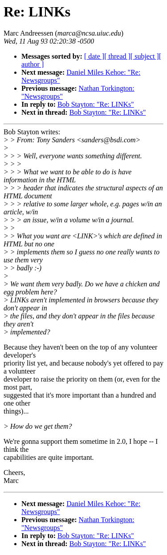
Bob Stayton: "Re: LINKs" (95, 104)
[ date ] (94, 56)
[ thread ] (117, 56)
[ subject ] (144, 56)
